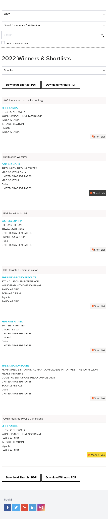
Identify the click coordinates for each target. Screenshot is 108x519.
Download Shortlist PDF (21, 84)
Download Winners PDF (61, 84)
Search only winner (17, 43)
